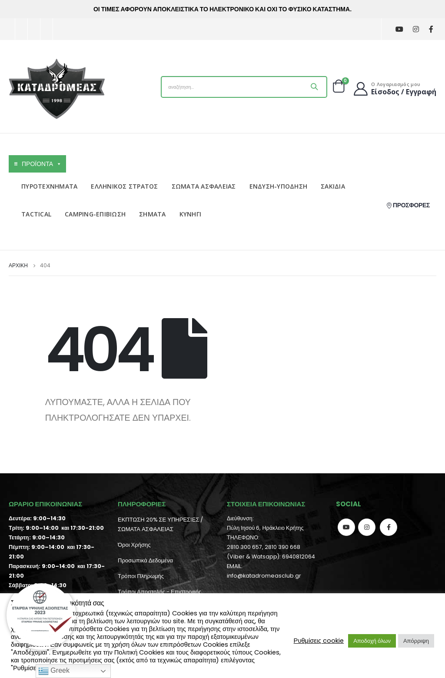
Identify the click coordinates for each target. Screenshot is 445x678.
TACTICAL (36, 214)
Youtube (346, 527)
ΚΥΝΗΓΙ (190, 214)
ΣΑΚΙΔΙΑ (333, 186)
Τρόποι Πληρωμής (141, 576)
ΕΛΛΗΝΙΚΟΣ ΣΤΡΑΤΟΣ (124, 186)
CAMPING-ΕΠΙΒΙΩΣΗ (95, 214)
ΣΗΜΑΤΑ (152, 214)
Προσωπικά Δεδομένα (145, 560)
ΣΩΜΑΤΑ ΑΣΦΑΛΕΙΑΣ (204, 186)
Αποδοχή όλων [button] (372, 641)
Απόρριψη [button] (416, 641)
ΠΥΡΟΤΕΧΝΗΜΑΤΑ (49, 186)
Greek (54, 671)
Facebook (388, 527)
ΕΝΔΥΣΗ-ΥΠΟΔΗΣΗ (278, 186)
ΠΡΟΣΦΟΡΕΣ (408, 205)
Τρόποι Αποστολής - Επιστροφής (159, 592)
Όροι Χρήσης (134, 545)
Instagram (366, 527)
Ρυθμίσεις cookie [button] (319, 641)
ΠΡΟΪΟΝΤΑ (42, 164)
